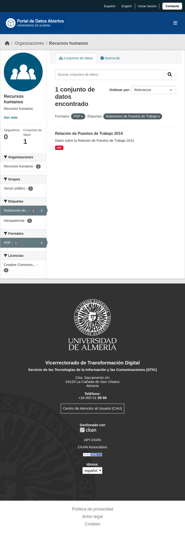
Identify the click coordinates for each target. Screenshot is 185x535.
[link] (172, 6)
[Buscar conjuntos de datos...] (109, 74)
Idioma (91, 464)
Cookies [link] (92, 524)
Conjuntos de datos (76, 58)
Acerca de (110, 58)
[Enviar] (170, 74)
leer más (11, 117)
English (127, 6)
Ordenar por (119, 90)
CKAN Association (92, 447)
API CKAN (92, 440)
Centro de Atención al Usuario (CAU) (92, 408)
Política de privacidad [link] (92, 509)
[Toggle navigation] (175, 23)
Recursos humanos (68, 43)
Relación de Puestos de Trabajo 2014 (89, 133)
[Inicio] (7, 43)
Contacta (172, 6)
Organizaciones (29, 43)
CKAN (88, 429)
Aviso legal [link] (92, 516)
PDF (59, 147)
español (109, 6)
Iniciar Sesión (147, 6)
